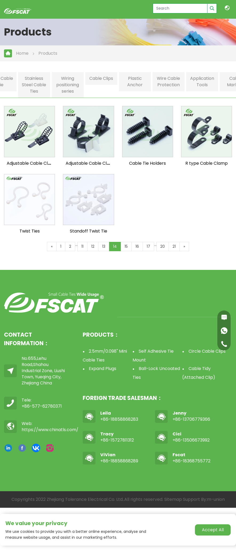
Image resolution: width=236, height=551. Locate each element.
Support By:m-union (204, 499)
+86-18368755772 (191, 461)
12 (92, 246)
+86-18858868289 (119, 461)
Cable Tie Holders (147, 163)
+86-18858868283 (119, 419)
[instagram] (50, 448)
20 (162, 246)
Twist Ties (29, 231)
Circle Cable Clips (207, 351)
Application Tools (202, 81)
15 (126, 246)
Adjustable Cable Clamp (32, 163)
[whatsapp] (224, 330)
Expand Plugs (102, 368)
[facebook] (22, 448)
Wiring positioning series (67, 84)
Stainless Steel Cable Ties (34, 84)
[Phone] (224, 344)
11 (82, 246)
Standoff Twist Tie (88, 231)
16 (137, 246)
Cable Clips (101, 78)
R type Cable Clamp (206, 163)
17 (148, 246)
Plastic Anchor (135, 81)
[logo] (17, 11)
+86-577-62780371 (42, 406)
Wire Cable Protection (168, 81)
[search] (212, 8)
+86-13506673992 (191, 440)
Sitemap (173, 499)
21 (174, 246)
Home (22, 53)
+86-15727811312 (117, 440)
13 (103, 246)
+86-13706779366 (191, 419)
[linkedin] (8, 448)
